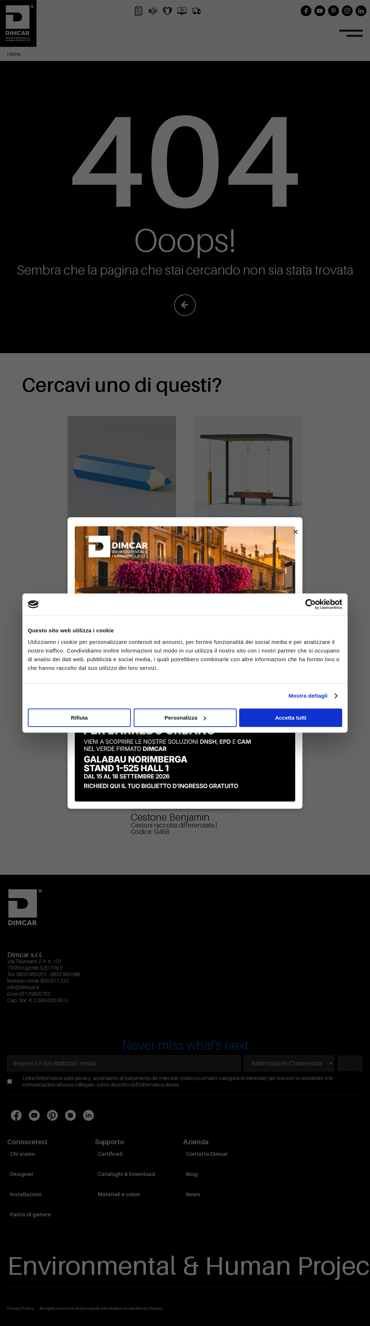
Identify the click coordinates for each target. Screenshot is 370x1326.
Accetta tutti (290, 718)
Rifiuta (79, 718)
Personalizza (185, 718)
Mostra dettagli (307, 696)
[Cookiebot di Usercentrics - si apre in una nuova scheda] (310, 604)
